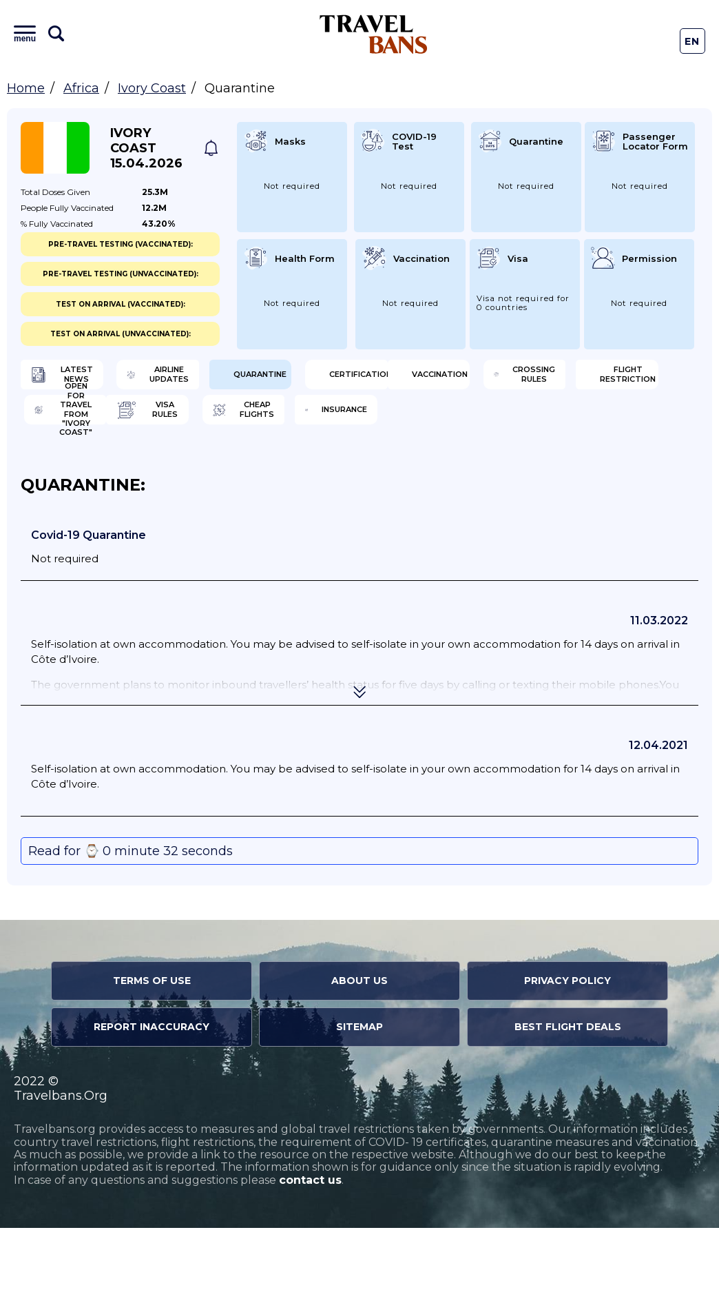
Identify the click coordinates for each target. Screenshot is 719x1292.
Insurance (430, 468)
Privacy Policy (567, 1044)
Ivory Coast (152, 88)
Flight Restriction (440, 424)
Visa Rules (82, 468)
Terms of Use (152, 1044)
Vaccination (88, 424)
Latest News (88, 379)
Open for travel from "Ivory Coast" (620, 424)
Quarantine (435, 379)
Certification (613, 379)
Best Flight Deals (567, 1091)
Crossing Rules (269, 424)
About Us (359, 1044)
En (692, 41)
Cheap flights (265, 468)
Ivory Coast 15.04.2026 (146, 148)
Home (26, 88)
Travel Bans (374, 34)
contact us (310, 1244)
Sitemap (359, 1091)
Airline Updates (270, 379)
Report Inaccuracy (151, 1091)
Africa (81, 88)
